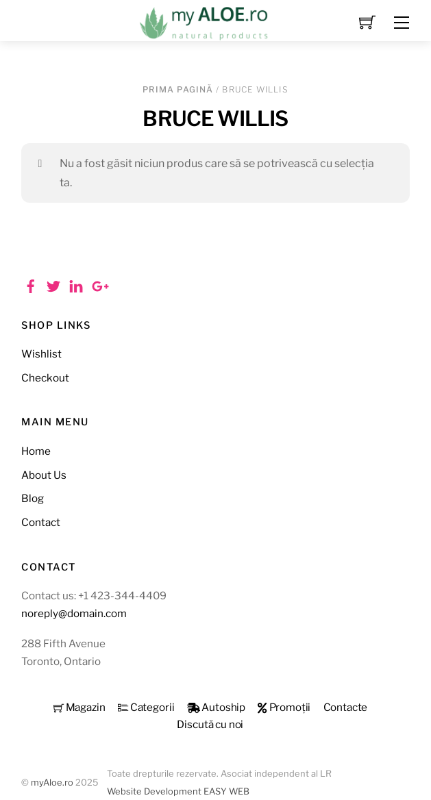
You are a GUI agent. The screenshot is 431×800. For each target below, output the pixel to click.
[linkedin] (76, 284)
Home (36, 451)
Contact (40, 522)
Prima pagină (178, 89)
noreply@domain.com (74, 613)
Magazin (79, 707)
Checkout (45, 377)
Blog (32, 498)
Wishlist (41, 353)
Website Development (154, 791)
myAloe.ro (52, 782)
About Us (43, 475)
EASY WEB (226, 791)
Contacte (345, 707)
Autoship (216, 707)
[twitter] (53, 284)
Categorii (146, 707)
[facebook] (30, 284)
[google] (98, 284)
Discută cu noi (210, 724)
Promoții (284, 707)
